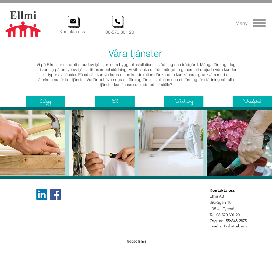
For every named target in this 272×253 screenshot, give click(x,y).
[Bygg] (45, 101)
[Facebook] (55, 194)
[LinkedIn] (41, 194)
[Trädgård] (252, 101)
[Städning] (183, 101)
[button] (259, 23)
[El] (115, 101)
